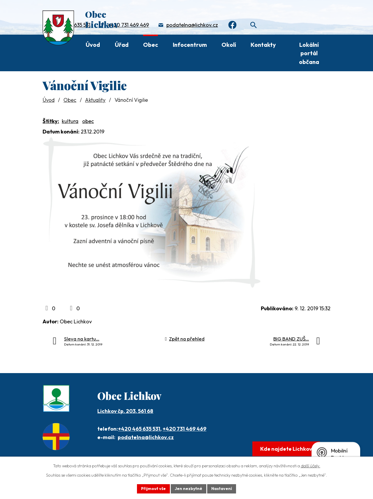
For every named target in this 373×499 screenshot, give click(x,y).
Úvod (93, 44)
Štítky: (51, 121)
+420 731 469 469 (128, 25)
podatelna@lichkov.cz (192, 25)
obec (88, 121)
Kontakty (263, 44)
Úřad (122, 44)
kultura (70, 121)
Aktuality (95, 100)
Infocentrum (190, 44)
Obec (150, 44)
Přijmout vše (153, 488)
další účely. (310, 465)
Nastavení (221, 488)
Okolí (228, 44)
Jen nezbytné (188, 488)
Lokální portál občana (309, 53)
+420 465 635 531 (139, 428)
